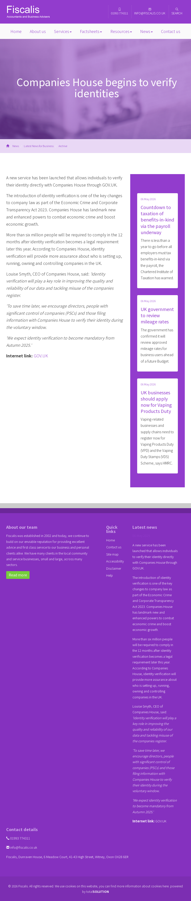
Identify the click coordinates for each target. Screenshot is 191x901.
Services (63, 31)
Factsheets (91, 31)
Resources (121, 31)
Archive (63, 146)
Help (109, 575)
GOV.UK (41, 356)
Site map (112, 554)
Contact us (170, 31)
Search (176, 11)
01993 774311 (119, 11)
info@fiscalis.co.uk (149, 11)
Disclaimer (113, 568)
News (146, 31)
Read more (18, 574)
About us (38, 31)
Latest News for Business (39, 146)
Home (16, 31)
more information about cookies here (143, 886)
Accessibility (115, 561)
